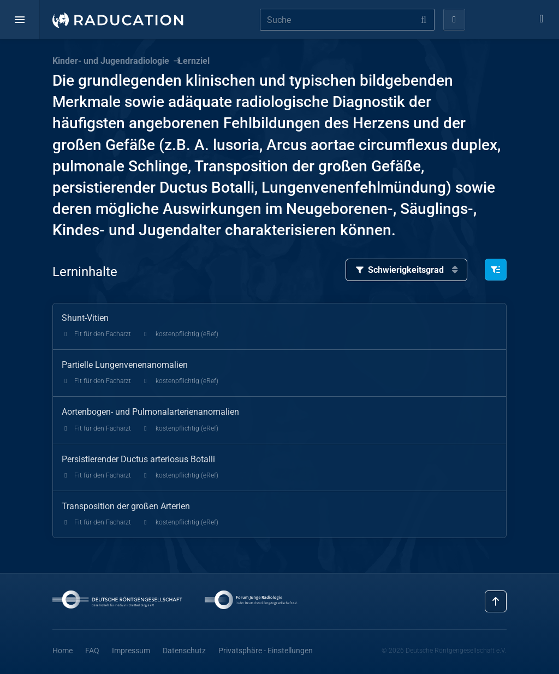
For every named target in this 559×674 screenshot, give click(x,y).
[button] (19, 19)
